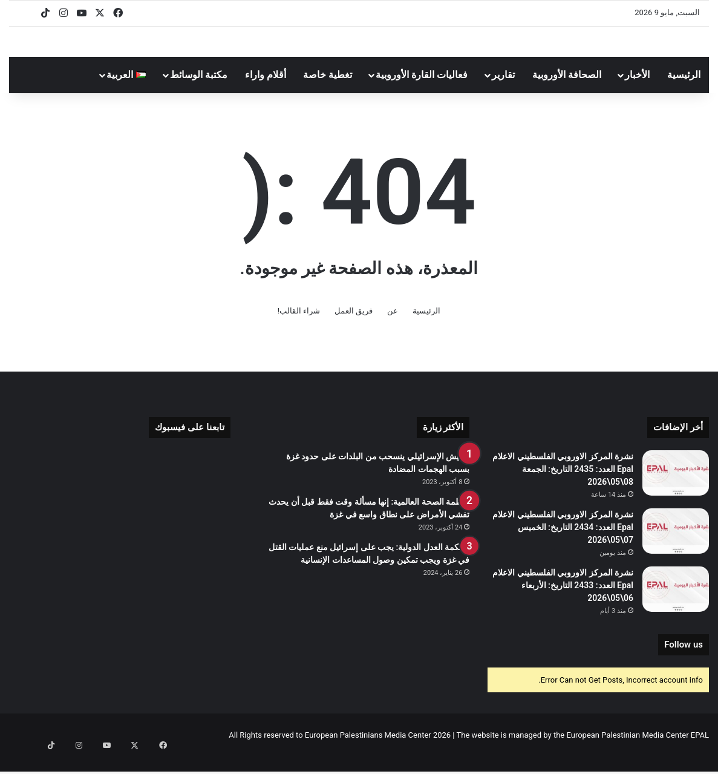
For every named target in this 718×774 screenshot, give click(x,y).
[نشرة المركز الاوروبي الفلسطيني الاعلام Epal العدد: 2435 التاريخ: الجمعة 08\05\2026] (675, 490)
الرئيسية (683, 91)
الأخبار (637, 91)
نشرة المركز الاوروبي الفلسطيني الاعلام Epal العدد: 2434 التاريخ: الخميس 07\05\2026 (562, 544)
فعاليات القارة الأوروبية (422, 91)
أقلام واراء (265, 91)
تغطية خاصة (327, 91)
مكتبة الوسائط (198, 91)
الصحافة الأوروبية (566, 91)
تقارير (503, 91)
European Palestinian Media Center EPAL (637, 751)
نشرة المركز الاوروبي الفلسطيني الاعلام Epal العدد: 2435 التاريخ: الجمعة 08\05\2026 (562, 485)
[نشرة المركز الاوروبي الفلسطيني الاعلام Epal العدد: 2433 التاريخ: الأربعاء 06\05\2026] (675, 606)
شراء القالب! (299, 327)
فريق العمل (354, 327)
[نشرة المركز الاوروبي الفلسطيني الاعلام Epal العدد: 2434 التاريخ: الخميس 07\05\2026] (675, 548)
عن (392, 327)
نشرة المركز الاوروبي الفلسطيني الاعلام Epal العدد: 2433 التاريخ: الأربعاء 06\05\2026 (562, 602)
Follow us (683, 661)
